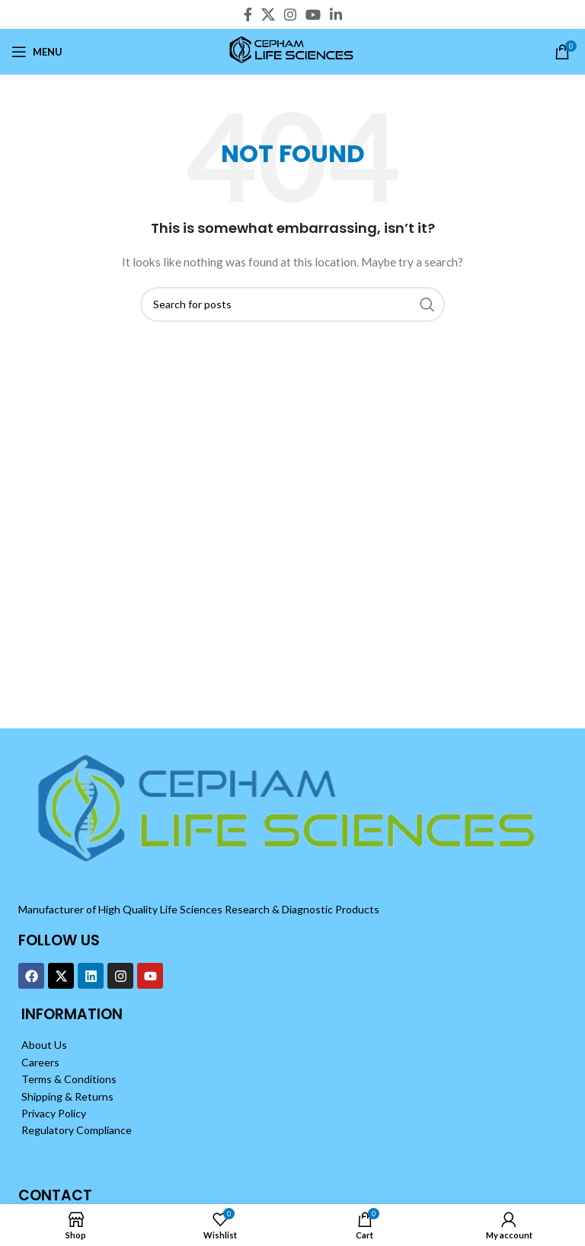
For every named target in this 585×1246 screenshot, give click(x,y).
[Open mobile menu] (37, 52)
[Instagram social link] (290, 14)
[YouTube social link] (313, 14)
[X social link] (268, 14)
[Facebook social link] (248, 14)
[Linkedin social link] (336, 14)
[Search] (292, 304)
